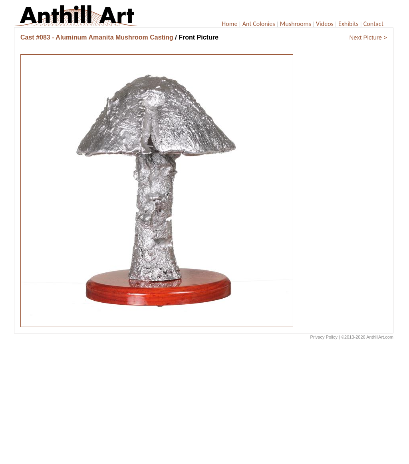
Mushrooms (295, 24)
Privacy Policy (324, 337)
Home (229, 24)
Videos (325, 24)
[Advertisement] (204, 404)
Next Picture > (368, 37)
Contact (373, 24)
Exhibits (348, 24)
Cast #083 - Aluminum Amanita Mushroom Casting (96, 37)
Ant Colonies (258, 24)
